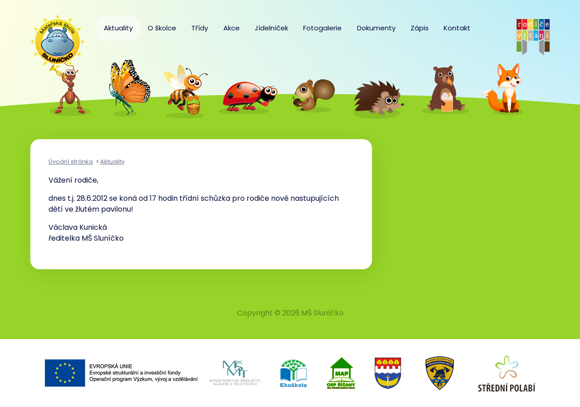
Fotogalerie (322, 28)
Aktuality (118, 28)
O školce (162, 28)
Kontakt (457, 28)
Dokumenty (376, 28)
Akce (231, 28)
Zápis (420, 28)
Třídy (199, 28)
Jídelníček (271, 28)
